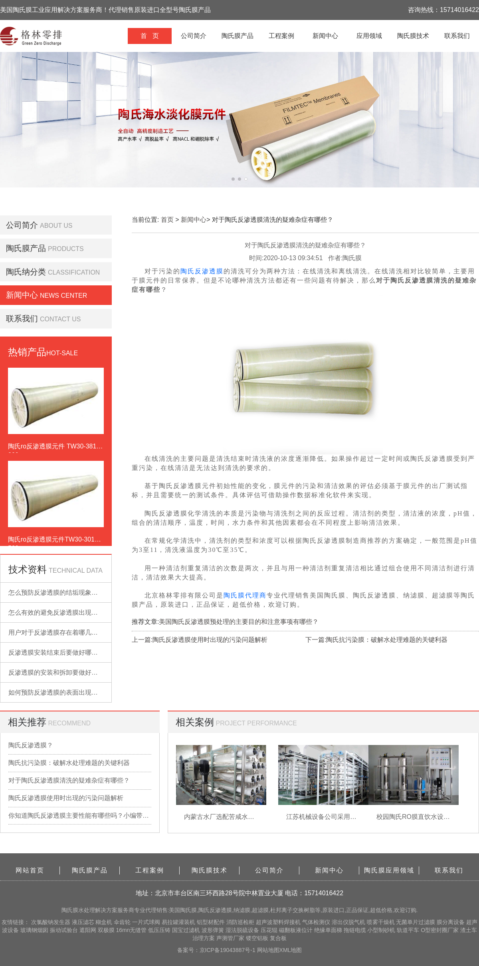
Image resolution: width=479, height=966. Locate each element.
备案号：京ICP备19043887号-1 (217, 950)
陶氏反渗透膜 (202, 271)
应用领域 (369, 35)
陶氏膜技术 (413, 35)
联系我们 (457, 35)
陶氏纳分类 (26, 271)
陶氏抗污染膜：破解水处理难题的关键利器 (69, 762)
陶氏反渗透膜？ (30, 745)
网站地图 (268, 950)
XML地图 (290, 950)
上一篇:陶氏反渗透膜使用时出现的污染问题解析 (199, 639)
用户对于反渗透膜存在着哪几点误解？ (62, 632)
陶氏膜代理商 (245, 595)
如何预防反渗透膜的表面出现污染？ (59, 692)
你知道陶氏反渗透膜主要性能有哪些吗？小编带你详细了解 (79, 815)
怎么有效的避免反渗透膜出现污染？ (59, 612)
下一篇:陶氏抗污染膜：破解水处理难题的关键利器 (376, 639)
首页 (167, 219)
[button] (233, 179)
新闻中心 (325, 35)
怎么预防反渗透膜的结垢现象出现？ (59, 592)
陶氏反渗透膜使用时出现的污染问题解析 (65, 798)
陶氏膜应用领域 (389, 870)
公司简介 (193, 35)
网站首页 (30, 870)
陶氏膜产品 (237, 35)
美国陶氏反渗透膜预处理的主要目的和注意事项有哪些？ (239, 621)
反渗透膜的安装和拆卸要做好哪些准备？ (65, 672)
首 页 (149, 35)
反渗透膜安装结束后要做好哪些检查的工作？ (72, 652)
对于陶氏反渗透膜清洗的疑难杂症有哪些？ (69, 780)
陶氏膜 (69, 910)
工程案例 (281, 35)
